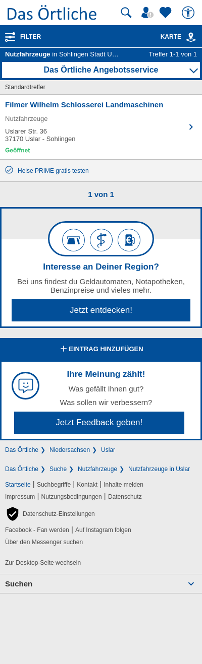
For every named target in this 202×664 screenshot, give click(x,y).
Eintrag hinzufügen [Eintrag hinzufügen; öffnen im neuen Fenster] (101, 350)
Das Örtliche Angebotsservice (100, 69)
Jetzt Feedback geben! (99, 422)
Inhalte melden (123, 484)
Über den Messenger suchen (44, 542)
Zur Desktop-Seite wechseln (43, 562)
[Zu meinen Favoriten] (166, 12)
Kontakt (87, 484)
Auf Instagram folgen (103, 530)
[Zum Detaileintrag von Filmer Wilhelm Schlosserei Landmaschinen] (101, 127)
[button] (50, 514)
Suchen (18, 583)
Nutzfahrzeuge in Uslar (159, 469)
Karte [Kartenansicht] (179, 36)
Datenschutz (125, 496)
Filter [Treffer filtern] (30, 36)
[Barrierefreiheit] (189, 12)
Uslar (108, 449)
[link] (191, 37)
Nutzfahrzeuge (97, 469)
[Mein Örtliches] (149, 12)
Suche (58, 469)
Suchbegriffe (54, 484)
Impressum (20, 496)
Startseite (18, 484)
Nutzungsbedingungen (71, 496)
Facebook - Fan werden (37, 530)
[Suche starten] (126, 12)
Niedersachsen (69, 449)
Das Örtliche (21, 449)
